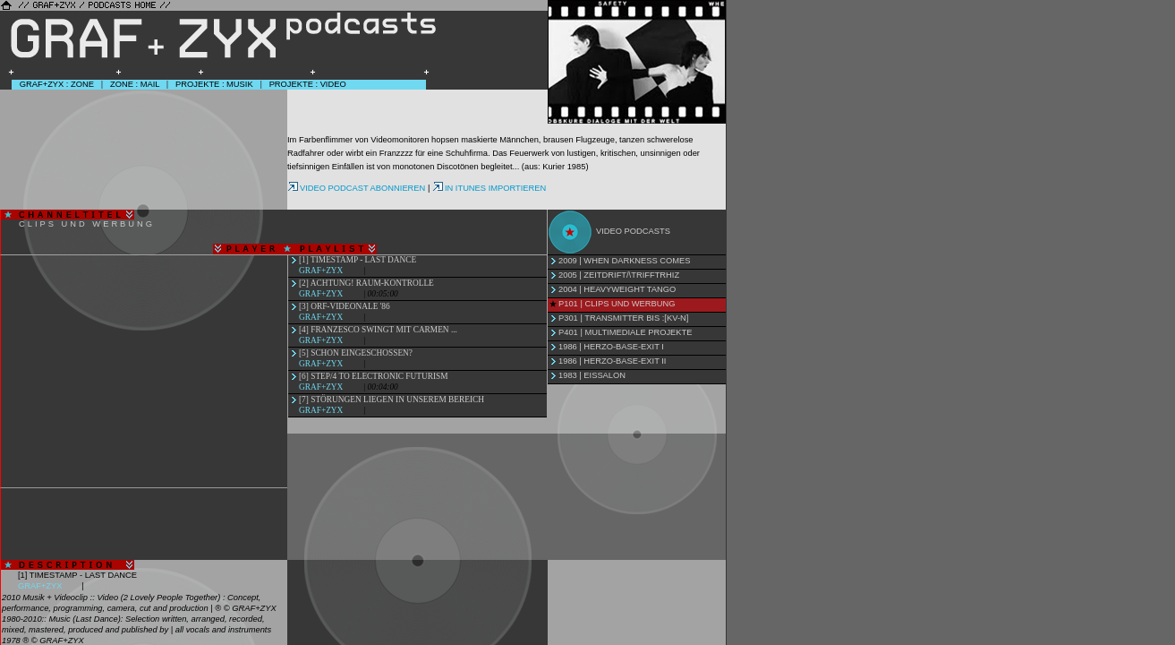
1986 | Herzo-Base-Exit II (612, 361)
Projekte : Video (307, 84)
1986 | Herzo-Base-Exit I (611, 346)
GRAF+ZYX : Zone (57, 84)
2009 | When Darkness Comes (624, 260)
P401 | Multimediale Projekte (625, 332)
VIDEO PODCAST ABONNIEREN (356, 188)
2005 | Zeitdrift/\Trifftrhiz (618, 275)
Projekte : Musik (214, 84)
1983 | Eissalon (592, 375)
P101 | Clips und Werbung (616, 303)
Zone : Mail (134, 84)
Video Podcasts (633, 231)
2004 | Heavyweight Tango (617, 289)
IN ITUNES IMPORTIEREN (489, 188)
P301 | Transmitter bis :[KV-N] (623, 318)
